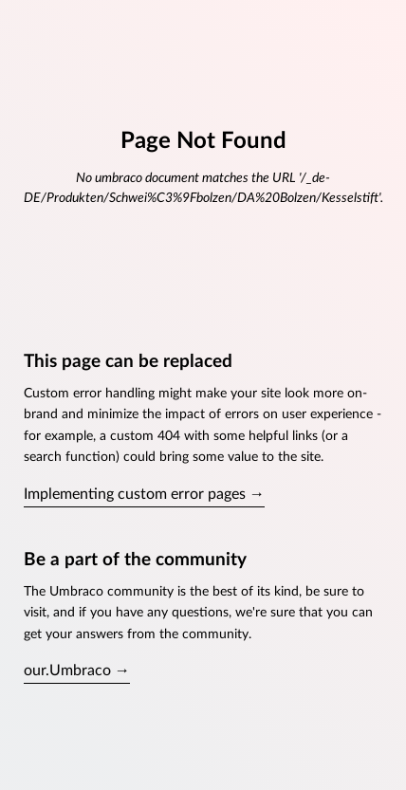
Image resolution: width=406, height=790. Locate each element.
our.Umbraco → (77, 670)
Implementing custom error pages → (144, 494)
